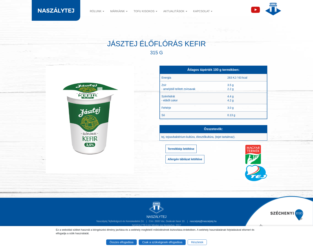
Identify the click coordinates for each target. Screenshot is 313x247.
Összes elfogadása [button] (121, 242)
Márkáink (119, 11)
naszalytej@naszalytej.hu (203, 221)
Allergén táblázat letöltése (185, 159)
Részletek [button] (197, 242)
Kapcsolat (203, 11)
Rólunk (97, 11)
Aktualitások (175, 11)
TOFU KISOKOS (145, 11)
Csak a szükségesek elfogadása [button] (162, 242)
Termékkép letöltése (181, 148)
